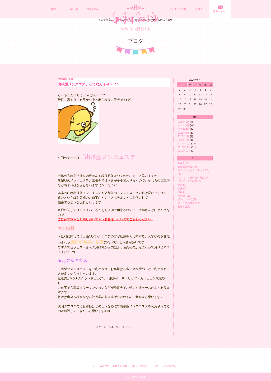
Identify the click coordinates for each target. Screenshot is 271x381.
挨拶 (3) (182, 188)
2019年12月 (184, 143)
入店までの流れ (177, 9)
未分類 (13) (184, 195)
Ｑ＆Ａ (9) (183, 163)
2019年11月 (184, 147)
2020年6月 (183, 121)
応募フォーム (220, 11)
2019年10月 (184, 150)
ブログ (199, 9)
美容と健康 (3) (185, 206)
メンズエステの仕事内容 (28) (193, 177)
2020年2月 (183, 136)
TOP (53, 9)
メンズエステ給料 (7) (189, 181)
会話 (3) (182, 184)
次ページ (126, 326)
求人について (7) (187, 199)
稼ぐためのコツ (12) (189, 203)
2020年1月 (183, 140)
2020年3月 (183, 132)
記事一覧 (114, 326)
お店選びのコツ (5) (188, 166)
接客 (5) (182, 192)
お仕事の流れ (93, 9)
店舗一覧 (73, 9)
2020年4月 (183, 129)
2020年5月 (183, 125)
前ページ (101, 326)
